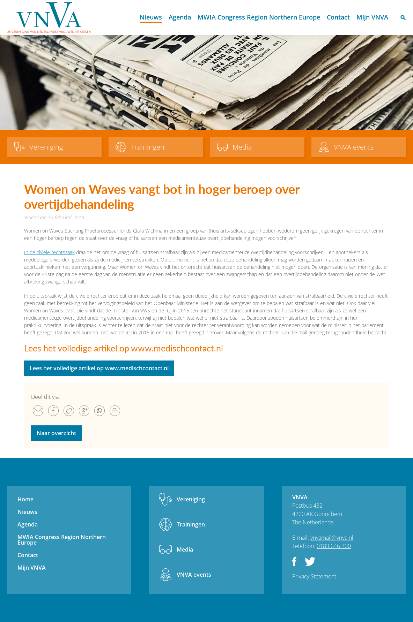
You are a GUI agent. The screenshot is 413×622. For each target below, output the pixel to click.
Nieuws (151, 17)
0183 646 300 (334, 546)
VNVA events (194, 574)
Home (130, 18)
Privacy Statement (314, 576)
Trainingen (191, 524)
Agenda (180, 17)
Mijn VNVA (372, 17)
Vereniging (191, 499)
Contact (338, 17)
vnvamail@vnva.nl (331, 537)
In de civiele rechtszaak (49, 252)
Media (185, 549)
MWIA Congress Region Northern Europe (259, 17)
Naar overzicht (56, 433)
